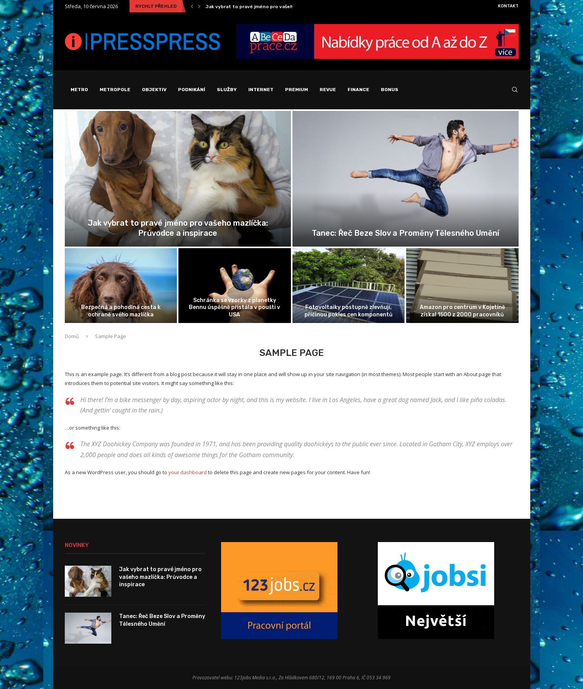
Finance (358, 89)
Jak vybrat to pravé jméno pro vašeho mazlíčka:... (264, 6)
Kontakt (508, 6)
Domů (72, 336)
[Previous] (192, 6)
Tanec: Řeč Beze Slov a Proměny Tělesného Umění (405, 233)
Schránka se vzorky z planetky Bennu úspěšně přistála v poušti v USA (234, 307)
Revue (328, 89)
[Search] (515, 90)
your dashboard (187, 472)
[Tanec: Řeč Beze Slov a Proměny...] (405, 179)
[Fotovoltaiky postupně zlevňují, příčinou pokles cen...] (348, 285)
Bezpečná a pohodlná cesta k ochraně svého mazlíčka (121, 311)
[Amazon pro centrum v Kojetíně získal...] (462, 285)
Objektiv (154, 89)
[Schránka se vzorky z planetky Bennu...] (234, 285)
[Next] (199, 6)
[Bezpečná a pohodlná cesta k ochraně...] (121, 285)
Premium (296, 89)
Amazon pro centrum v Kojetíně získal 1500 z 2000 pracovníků (462, 311)
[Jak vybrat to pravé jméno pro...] (178, 179)
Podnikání (191, 89)
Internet (260, 89)
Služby (227, 89)
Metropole (115, 89)
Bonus (389, 89)
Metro (79, 89)
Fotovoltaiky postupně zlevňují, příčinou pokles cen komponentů (348, 311)
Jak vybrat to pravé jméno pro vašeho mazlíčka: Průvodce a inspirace (160, 577)
